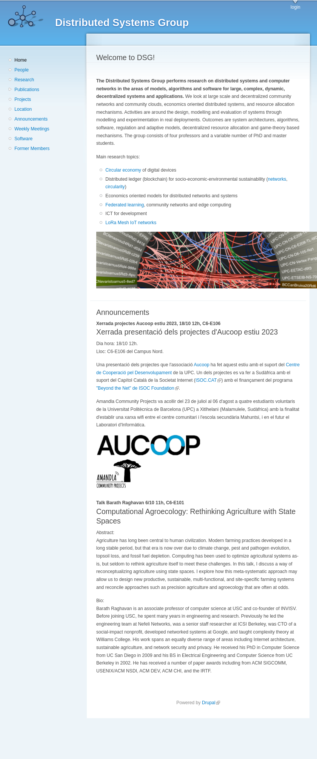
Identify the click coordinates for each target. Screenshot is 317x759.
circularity (115, 186)
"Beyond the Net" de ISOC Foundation (137, 388)
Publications (26, 89)
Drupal (211, 702)
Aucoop (201, 364)
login (295, 7)
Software (23, 138)
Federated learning (124, 205)
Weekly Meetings (31, 129)
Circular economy (123, 170)
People (21, 70)
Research (24, 79)
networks (277, 179)
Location (23, 109)
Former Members (31, 148)
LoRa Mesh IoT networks (130, 222)
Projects (22, 99)
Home (20, 60)
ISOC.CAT (208, 380)
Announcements (31, 119)
